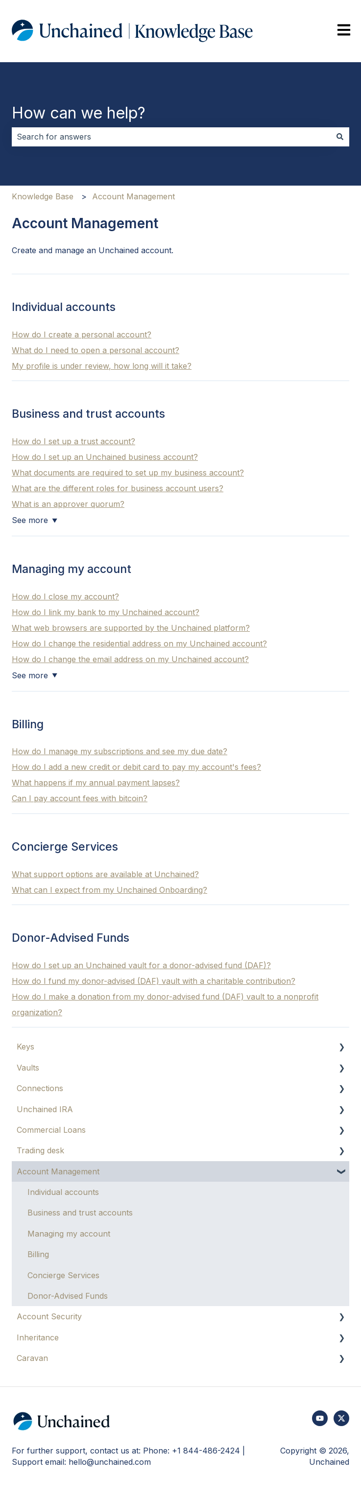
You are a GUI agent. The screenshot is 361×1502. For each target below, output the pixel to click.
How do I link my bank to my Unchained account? (105, 612)
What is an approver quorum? (68, 504)
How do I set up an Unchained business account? (105, 457)
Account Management (133, 196)
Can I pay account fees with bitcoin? (79, 798)
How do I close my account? (65, 596)
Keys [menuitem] (25, 1046)
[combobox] (171, 136)
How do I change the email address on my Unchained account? (130, 659)
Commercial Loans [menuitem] (51, 1130)
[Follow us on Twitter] (341, 1418)
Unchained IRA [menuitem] (45, 1109)
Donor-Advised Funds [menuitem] (67, 1296)
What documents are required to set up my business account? (128, 472)
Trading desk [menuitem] (40, 1150)
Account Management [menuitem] (58, 1171)
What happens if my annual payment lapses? (96, 782)
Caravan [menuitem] (32, 1358)
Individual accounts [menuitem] (63, 1192)
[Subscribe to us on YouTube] (320, 1418)
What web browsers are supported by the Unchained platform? (131, 628)
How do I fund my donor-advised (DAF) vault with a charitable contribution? (153, 981)
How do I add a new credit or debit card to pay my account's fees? (136, 767)
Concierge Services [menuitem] (63, 1275)
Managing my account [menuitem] (68, 1234)
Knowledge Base (42, 196)
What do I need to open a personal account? (95, 350)
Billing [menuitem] (38, 1254)
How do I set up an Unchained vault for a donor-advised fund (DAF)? (141, 965)
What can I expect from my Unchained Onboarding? (109, 890)
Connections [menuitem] (40, 1088)
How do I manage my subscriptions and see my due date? (119, 751)
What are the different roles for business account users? (117, 488)
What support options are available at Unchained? (105, 874)
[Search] (340, 136)
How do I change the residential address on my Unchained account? (139, 643)
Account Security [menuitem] (49, 1316)
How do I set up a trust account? (73, 441)
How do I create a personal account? (81, 334)
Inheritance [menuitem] (38, 1337)
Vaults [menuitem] (28, 1068)
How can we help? (78, 112)
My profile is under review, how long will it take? (102, 366)
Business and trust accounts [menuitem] (80, 1212)
